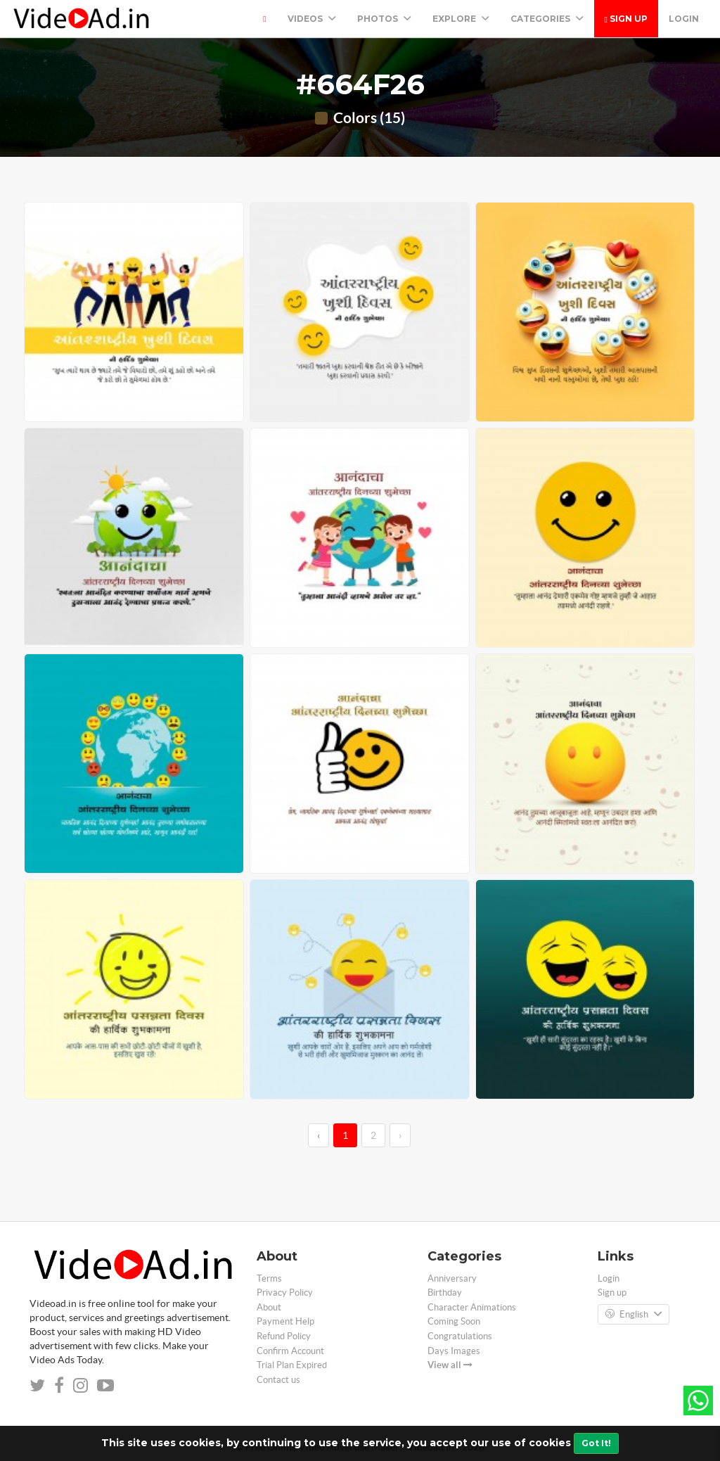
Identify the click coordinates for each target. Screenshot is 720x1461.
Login (684, 18)
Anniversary (452, 1278)
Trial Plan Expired (292, 1365)
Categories (547, 18)
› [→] (400, 1135)
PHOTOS (384, 18)
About (269, 1307)
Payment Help (285, 1321)
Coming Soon (454, 1321)
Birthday (445, 1292)
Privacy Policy (285, 1292)
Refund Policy (284, 1336)
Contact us (278, 1379)
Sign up (626, 18)
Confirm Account (290, 1351)
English (633, 1314)
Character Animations (472, 1307)
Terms (269, 1278)
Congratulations (460, 1336)
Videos (312, 18)
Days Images (454, 1351)
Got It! (596, 1443)
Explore (460, 18)
